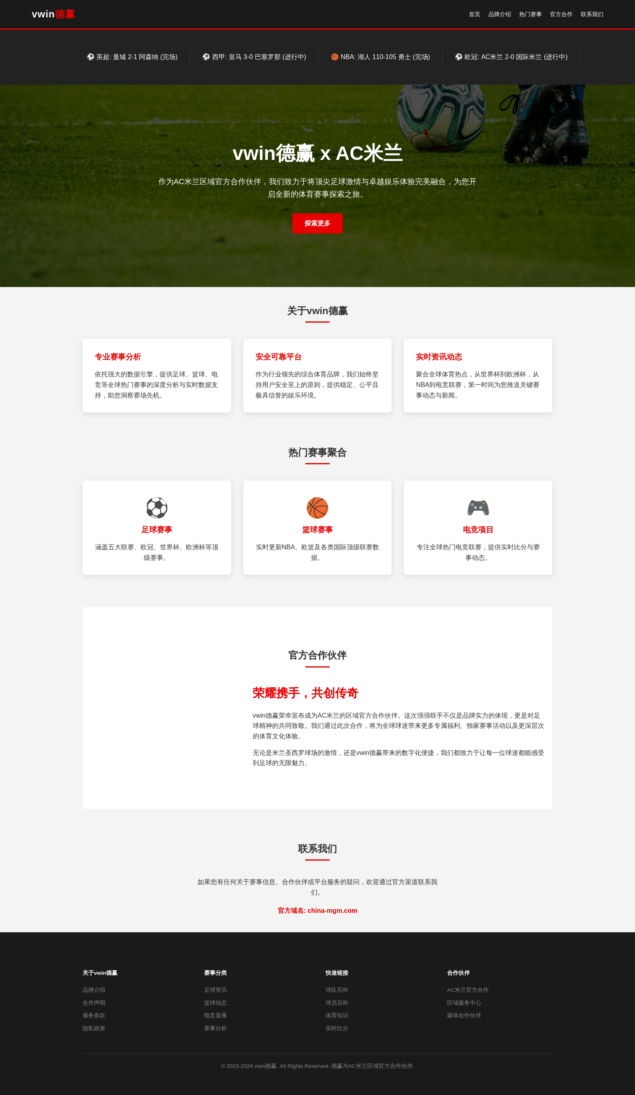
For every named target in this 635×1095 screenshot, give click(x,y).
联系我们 (592, 14)
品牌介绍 (499, 14)
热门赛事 (530, 14)
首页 (474, 14)
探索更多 (317, 223)
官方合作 (561, 14)
